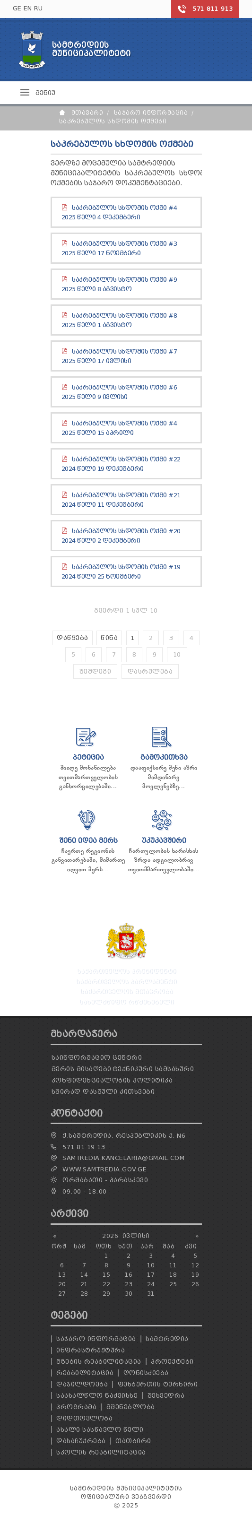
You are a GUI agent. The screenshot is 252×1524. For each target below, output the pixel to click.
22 (107, 1284)
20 (62, 1284)
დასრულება (150, 671)
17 (151, 1274)
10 (177, 654)
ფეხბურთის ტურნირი (158, 1384)
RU (38, 8)
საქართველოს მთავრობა (126, 991)
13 (62, 1274)
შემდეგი (95, 671)
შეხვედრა (166, 1396)
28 (84, 1293)
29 (107, 1293)
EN (28, 8)
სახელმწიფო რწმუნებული (126, 1001)
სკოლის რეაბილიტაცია (101, 1452)
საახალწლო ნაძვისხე (97, 1396)
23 (129, 1284)
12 (195, 1265)
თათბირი (133, 1441)
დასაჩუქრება (81, 1441)
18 (173, 1274)
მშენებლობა (130, 1407)
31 (151, 1293)
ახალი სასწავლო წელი (100, 1430)
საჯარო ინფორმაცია (96, 1339)
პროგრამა (76, 1407)
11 (173, 1265)
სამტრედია (167, 1339)
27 (62, 1293)
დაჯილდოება (82, 1384)
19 (195, 1274)
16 (129, 1274)
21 (84, 1284)
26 (195, 1284)
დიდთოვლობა (84, 1418)
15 (107, 1274)
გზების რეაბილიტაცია (98, 1362)
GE (17, 8)
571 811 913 (212, 8)
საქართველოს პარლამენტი (126, 981)
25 (173, 1284)
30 (129, 1293)
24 (151, 1284)
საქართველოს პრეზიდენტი (126, 971)
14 (84, 1274)
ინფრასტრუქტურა (90, 1350)
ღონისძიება (146, 1373)
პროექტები (172, 1362)
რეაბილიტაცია (84, 1373)
